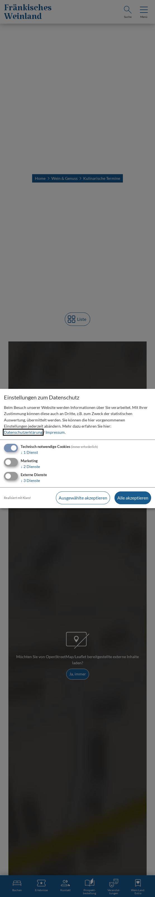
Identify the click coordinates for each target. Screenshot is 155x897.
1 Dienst (29, 452)
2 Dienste (30, 466)
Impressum (55, 432)
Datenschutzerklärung (23, 432)
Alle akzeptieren (132, 497)
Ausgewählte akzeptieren (83, 497)
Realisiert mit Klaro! (17, 498)
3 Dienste (30, 480)
